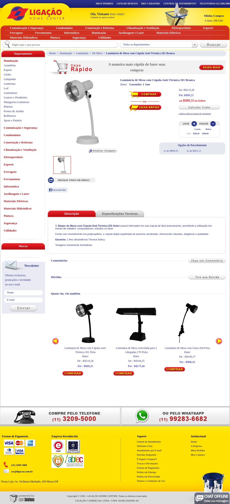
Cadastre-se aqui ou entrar (102, 17)
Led (6, 88)
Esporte (9, 164)
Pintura (9, 215)
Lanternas (9, 83)
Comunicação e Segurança (20, 127)
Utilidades (10, 230)
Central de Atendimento (149, 441)
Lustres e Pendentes (15, 97)
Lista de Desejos (127, 3)
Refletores (10, 115)
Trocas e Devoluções (147, 463)
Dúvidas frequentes (146, 454)
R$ (214, 18)
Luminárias (82, 53)
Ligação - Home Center (35, 13)
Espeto (8, 70)
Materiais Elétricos (16, 201)
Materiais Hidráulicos (18, 208)
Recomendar (57, 190)
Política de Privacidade (148, 476)
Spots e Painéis (13, 120)
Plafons (8, 106)
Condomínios (12, 135)
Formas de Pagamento (148, 467)
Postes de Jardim (14, 111)
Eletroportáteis (13, 157)
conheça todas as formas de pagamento (195, 113)
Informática (11, 186)
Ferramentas (12, 179)
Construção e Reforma (18, 142)
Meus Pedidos (104, 3)
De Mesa (97, 53)
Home (52, 53)
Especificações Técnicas (120, 213)
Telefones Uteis (145, 446)
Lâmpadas (10, 79)
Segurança (10, 223)
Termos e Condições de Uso (151, 480)
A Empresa (196, 446)
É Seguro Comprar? (147, 459)
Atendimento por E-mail (149, 450)
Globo (7, 74)
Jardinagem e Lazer (16, 193)
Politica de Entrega (146, 472)
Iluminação (66, 53)
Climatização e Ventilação (20, 149)
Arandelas (10, 65)
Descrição (72, 213)
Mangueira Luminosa (16, 102)
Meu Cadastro (150, 3)
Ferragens (10, 171)
